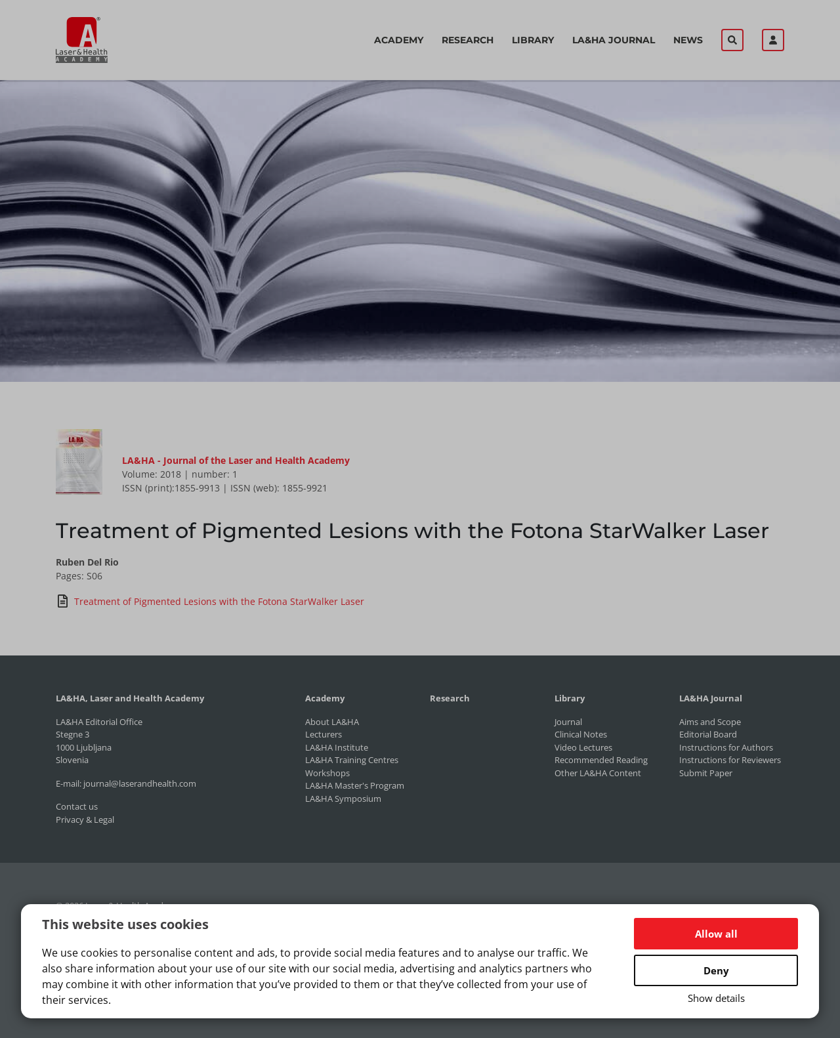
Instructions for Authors (726, 747)
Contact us (77, 806)
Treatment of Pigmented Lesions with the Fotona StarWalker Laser (210, 601)
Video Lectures (583, 747)
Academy (398, 40)
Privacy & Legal (85, 819)
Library (533, 40)
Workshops (327, 773)
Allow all (716, 933)
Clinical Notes (581, 734)
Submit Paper (705, 773)
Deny (716, 970)
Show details (716, 998)
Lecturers (323, 734)
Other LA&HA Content (598, 773)
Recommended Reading (601, 760)
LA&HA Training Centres (351, 760)
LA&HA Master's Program (354, 785)
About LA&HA (332, 722)
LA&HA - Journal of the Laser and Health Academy (236, 460)
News (688, 40)
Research (468, 40)
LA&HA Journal (613, 40)
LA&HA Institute (336, 747)
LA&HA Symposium (343, 798)
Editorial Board (708, 734)
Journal (568, 722)
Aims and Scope (710, 722)
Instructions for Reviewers (730, 760)
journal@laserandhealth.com (139, 783)
